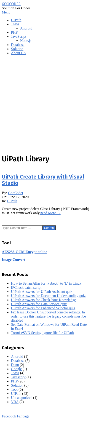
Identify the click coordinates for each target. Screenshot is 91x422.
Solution (17, 385)
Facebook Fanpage (15, 416)
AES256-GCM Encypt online (24, 252)
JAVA (15, 373)
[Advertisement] (45, 104)
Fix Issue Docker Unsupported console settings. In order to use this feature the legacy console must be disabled (48, 316)
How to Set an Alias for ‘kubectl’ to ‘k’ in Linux (46, 283)
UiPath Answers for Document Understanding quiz (48, 296)
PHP (14, 381)
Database (17, 361)
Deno (15, 365)
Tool (14, 389)
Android (17, 356)
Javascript (18, 377)
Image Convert (13, 260)
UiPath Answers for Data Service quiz (39, 304)
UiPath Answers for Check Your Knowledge (43, 300)
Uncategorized (21, 398)
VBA (15, 402)
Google (16, 369)
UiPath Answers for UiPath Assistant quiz (41, 292)
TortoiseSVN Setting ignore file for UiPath (42, 333)
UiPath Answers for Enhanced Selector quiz (43, 308)
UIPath (12, 201)
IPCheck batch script (26, 287)
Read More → (50, 213)
